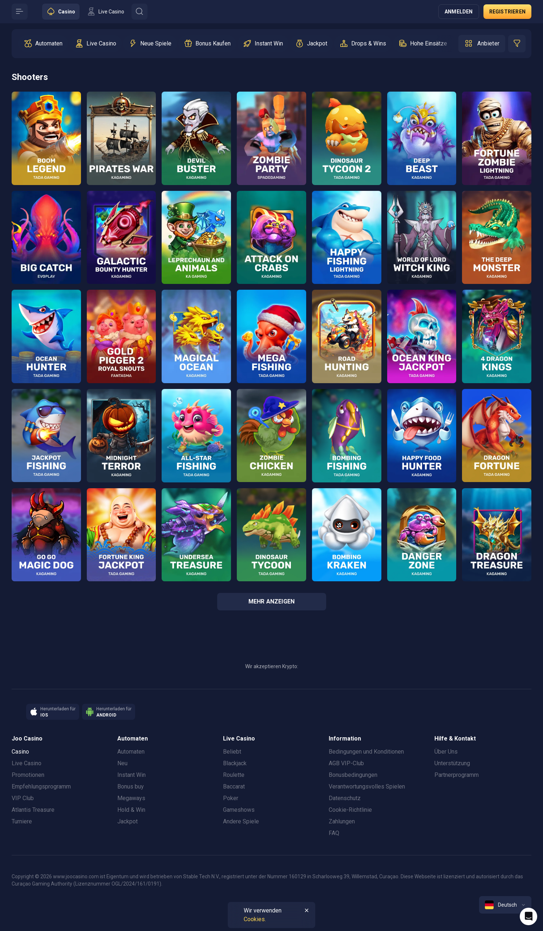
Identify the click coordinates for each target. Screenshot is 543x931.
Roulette (233, 774)
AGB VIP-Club (346, 763)
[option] (43, 43)
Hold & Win (131, 809)
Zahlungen (342, 821)
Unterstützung (452, 763)
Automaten (131, 751)
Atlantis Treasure (33, 809)
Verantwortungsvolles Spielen (367, 786)
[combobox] (505, 905)
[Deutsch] (505, 905)
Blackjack (235, 763)
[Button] (20, 12)
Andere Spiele (241, 821)
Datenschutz (345, 798)
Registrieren (507, 12)
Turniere (22, 821)
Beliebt (232, 751)
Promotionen (28, 774)
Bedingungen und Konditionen (366, 751)
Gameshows (239, 809)
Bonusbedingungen (353, 774)
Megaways (131, 798)
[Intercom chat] (528, 916)
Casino (20, 751)
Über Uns (446, 751)
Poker (230, 798)
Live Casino (26, 763)
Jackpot (127, 821)
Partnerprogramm (456, 774)
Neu (122, 763)
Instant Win (131, 774)
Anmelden (459, 12)
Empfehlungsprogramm (41, 786)
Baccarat (234, 786)
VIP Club (23, 798)
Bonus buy (130, 786)
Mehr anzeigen (271, 601)
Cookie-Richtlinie (350, 809)
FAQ (334, 833)
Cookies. (255, 919)
